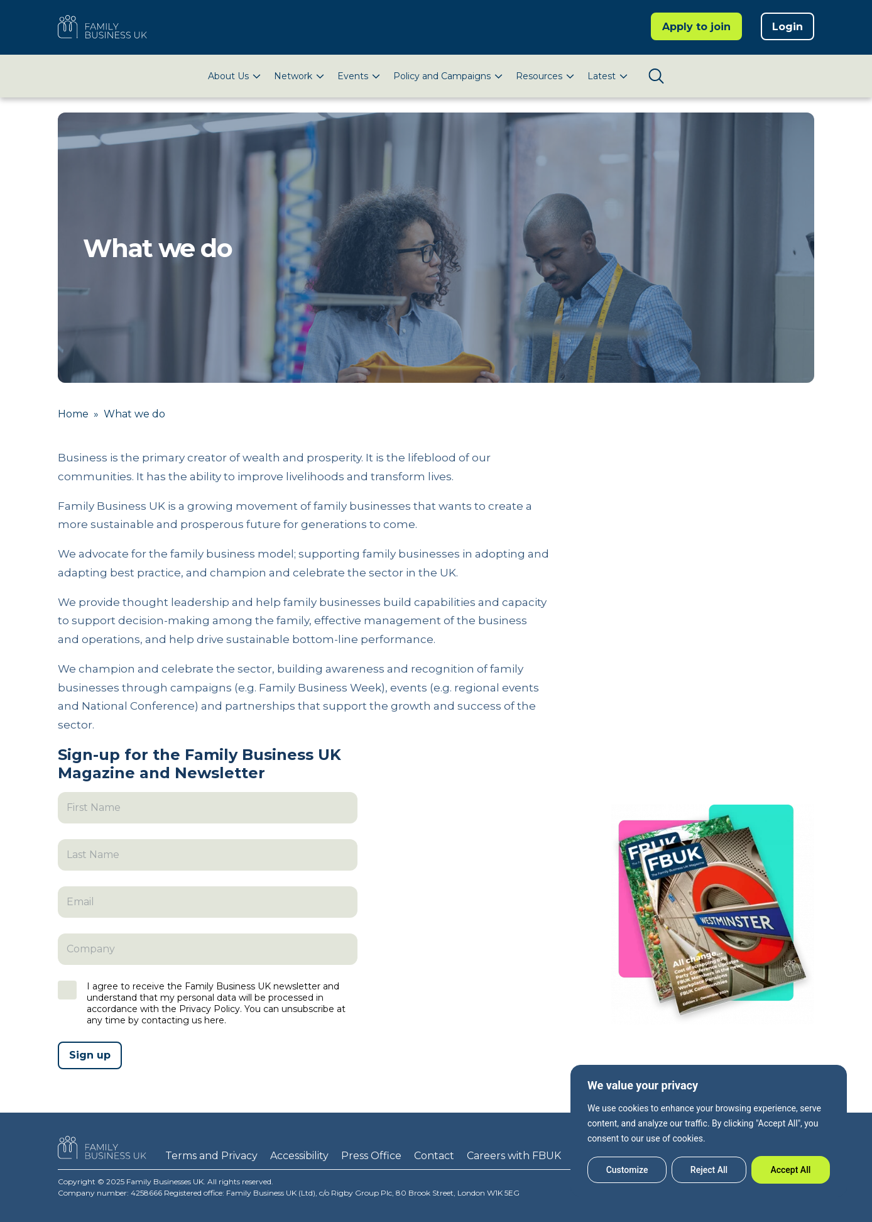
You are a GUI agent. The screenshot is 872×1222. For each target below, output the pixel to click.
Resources (539, 76)
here (214, 1020)
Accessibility (299, 1156)
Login (787, 27)
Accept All (790, 1170)
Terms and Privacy (211, 1156)
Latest (601, 76)
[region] (708, 1131)
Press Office (371, 1156)
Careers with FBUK (514, 1156)
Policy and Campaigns (442, 76)
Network (293, 76)
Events (352, 76)
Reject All (709, 1170)
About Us (228, 76)
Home (73, 414)
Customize (627, 1170)
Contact (434, 1156)
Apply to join (696, 27)
